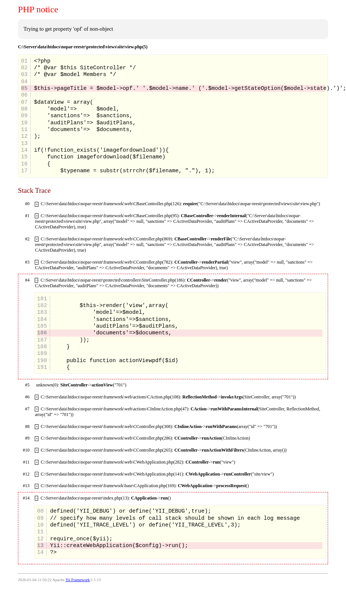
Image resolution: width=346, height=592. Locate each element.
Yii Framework (77, 580)
